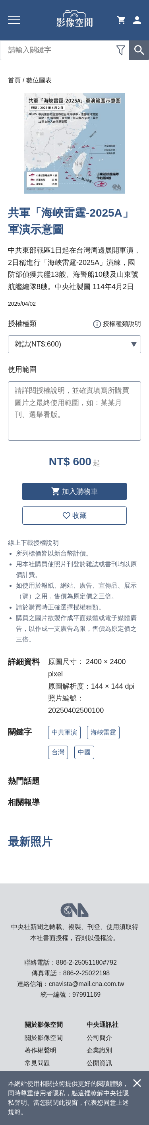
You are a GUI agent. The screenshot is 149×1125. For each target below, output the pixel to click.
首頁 (14, 80)
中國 (84, 752)
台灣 (58, 752)
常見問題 (37, 1063)
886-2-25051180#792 (86, 962)
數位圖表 (39, 80)
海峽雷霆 (103, 732)
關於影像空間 (44, 1037)
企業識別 (99, 1050)
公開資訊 (99, 1063)
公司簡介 (99, 1037)
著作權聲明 (40, 1050)
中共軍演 (64, 732)
